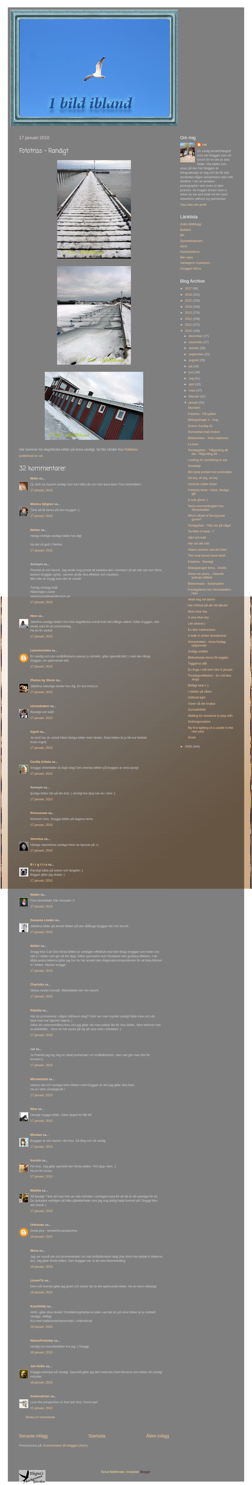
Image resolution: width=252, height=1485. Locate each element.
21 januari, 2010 (41, 1408)
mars (192, 390)
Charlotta (37, 984)
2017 (189, 288)
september (196, 354)
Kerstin (35, 1160)
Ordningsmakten (199, 721)
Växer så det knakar (201, 703)
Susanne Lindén (42, 920)
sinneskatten (39, 706)
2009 (189, 746)
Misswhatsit (39, 1079)
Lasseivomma (40, 650)
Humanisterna (189, 252)
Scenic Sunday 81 (200, 426)
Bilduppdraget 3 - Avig (203, 420)
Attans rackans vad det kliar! (207, 549)
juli (191, 366)
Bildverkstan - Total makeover (208, 438)
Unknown (37, 1225)
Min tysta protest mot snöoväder (210, 472)
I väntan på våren (200, 691)
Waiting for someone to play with (210, 715)
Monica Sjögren (41, 504)
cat (204, 144)
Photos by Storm (42, 680)
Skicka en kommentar (40, 1417)
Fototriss (131, 449)
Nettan (35, 530)
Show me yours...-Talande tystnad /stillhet (206, 575)
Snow (192, 737)
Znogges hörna (190, 268)
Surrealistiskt (196, 709)
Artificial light (196, 697)
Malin (34, 478)
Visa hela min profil (193, 204)
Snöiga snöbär (198, 651)
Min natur (186, 257)
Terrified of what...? (201, 531)
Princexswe (38, 813)
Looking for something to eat (207, 460)
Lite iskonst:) (196, 623)
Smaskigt (194, 466)
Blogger (145, 1472)
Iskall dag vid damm (201, 599)
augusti (194, 360)
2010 (189, 331)
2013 (189, 312)
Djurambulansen (191, 241)
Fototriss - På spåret (202, 414)
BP (182, 235)
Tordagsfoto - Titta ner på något (209, 525)
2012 (189, 319)
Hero (33, 616)
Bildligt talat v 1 (198, 685)
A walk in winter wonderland (207, 635)
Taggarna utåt (197, 663)
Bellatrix (185, 230)
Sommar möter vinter (202, 484)
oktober (194, 348)
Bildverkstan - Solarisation (206, 583)
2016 (189, 294)
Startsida (97, 1436)
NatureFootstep (41, 1340)
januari (194, 402)
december (196, 336)
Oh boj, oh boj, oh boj (202, 478)
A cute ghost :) (198, 500)
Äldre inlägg (157, 1436)
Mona (34, 1250)
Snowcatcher (39, 1396)
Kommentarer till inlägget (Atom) (65, 1445)
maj (192, 378)
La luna (193, 444)
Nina (33, 1109)
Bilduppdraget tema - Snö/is (207, 568)
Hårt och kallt (197, 537)
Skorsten (194, 408)
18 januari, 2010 (41, 1236)
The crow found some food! (206, 555)
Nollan (35, 946)
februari (194, 396)
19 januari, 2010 (41, 1382)
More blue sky (197, 611)
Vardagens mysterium (195, 263)
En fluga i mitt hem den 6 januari (210, 669)
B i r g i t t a (38, 864)
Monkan (36, 1135)
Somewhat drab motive (204, 432)
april (192, 384)
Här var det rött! (198, 543)
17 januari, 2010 (41, 490)
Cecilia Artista (40, 762)
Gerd (183, 246)
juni (191, 372)
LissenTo (37, 1280)
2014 (189, 306)
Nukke (35, 894)
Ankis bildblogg (190, 224)
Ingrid (34, 732)
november (196, 342)
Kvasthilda (38, 1306)
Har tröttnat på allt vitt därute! (208, 605)
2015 (189, 300)
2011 (189, 324)
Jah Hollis (37, 1366)
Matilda (35, 1190)
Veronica (36, 839)
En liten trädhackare (201, 630)
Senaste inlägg (33, 1436)
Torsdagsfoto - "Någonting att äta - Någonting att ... (208, 452)
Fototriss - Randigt (200, 561)
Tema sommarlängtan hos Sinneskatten (205, 508)
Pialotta (36, 1010)
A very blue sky (198, 617)
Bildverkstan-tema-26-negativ (208, 657)
